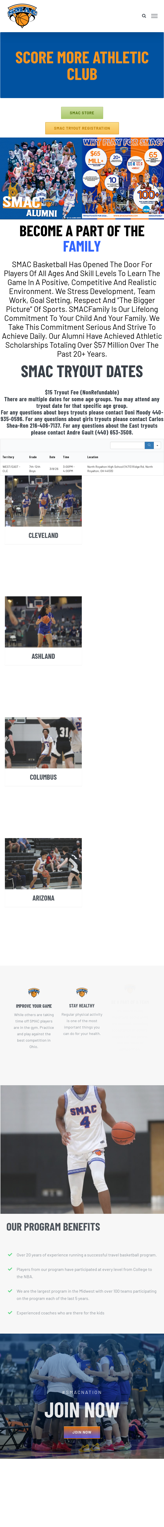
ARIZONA (43, 921)
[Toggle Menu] (154, 16)
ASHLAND (43, 680)
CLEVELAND (43, 559)
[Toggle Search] (144, 16)
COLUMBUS (43, 801)
